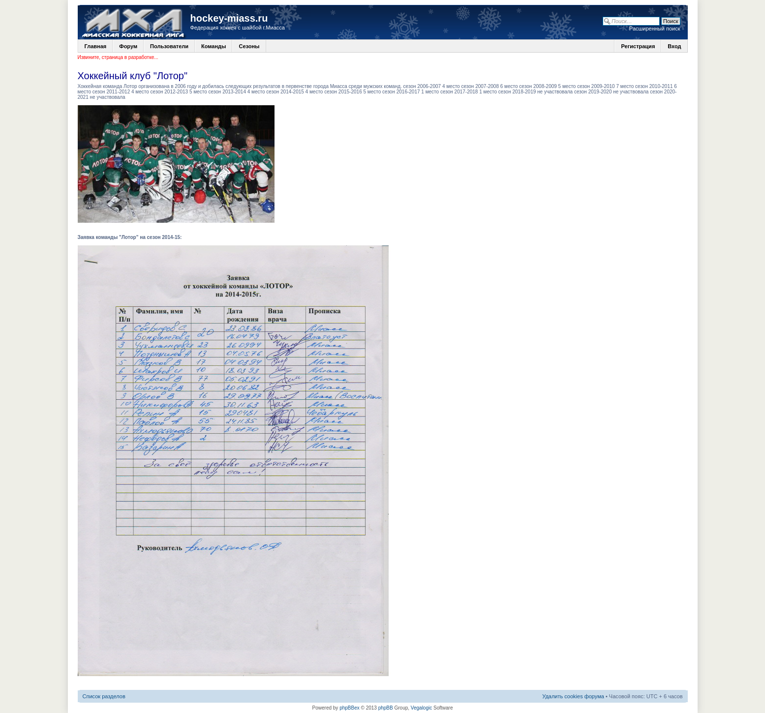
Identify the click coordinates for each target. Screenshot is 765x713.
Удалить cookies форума (573, 696)
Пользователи (169, 46)
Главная (96, 46)
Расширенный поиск (654, 28)
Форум (128, 46)
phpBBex (349, 708)
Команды (213, 46)
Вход (674, 46)
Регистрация (638, 46)
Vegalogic (421, 708)
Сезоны (249, 46)
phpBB (385, 708)
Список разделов (104, 696)
